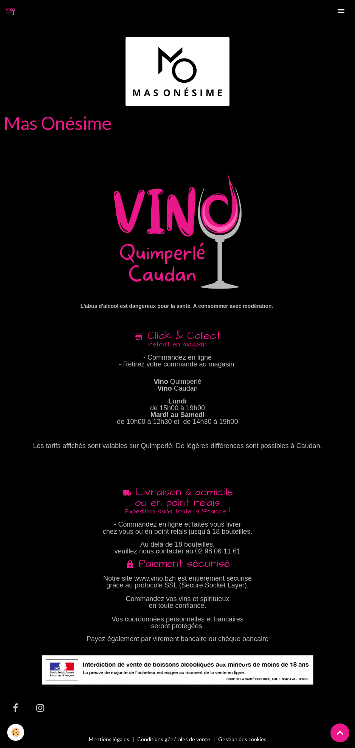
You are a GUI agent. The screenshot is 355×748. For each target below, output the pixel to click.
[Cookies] (16, 732)
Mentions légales (109, 739)
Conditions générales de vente (173, 739)
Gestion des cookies (242, 739)
